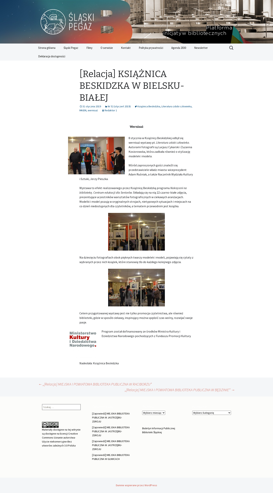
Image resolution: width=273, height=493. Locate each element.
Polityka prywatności (151, 48)
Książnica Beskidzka (148, 106)
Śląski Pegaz (71, 48)
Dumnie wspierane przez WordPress (136, 485)
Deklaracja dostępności (51, 56)
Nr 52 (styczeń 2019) (119, 106)
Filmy (89, 48)
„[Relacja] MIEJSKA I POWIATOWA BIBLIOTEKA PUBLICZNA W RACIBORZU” (95, 384)
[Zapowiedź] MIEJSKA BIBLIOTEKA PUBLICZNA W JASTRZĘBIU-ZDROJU (111, 417)
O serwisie (107, 48)
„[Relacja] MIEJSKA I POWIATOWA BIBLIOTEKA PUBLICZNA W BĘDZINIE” (180, 389)
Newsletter (201, 48)
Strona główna (46, 48)
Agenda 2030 (178, 48)
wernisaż (93, 110)
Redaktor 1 (111, 110)
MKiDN (82, 110)
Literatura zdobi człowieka (176, 106)
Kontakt (126, 48)
